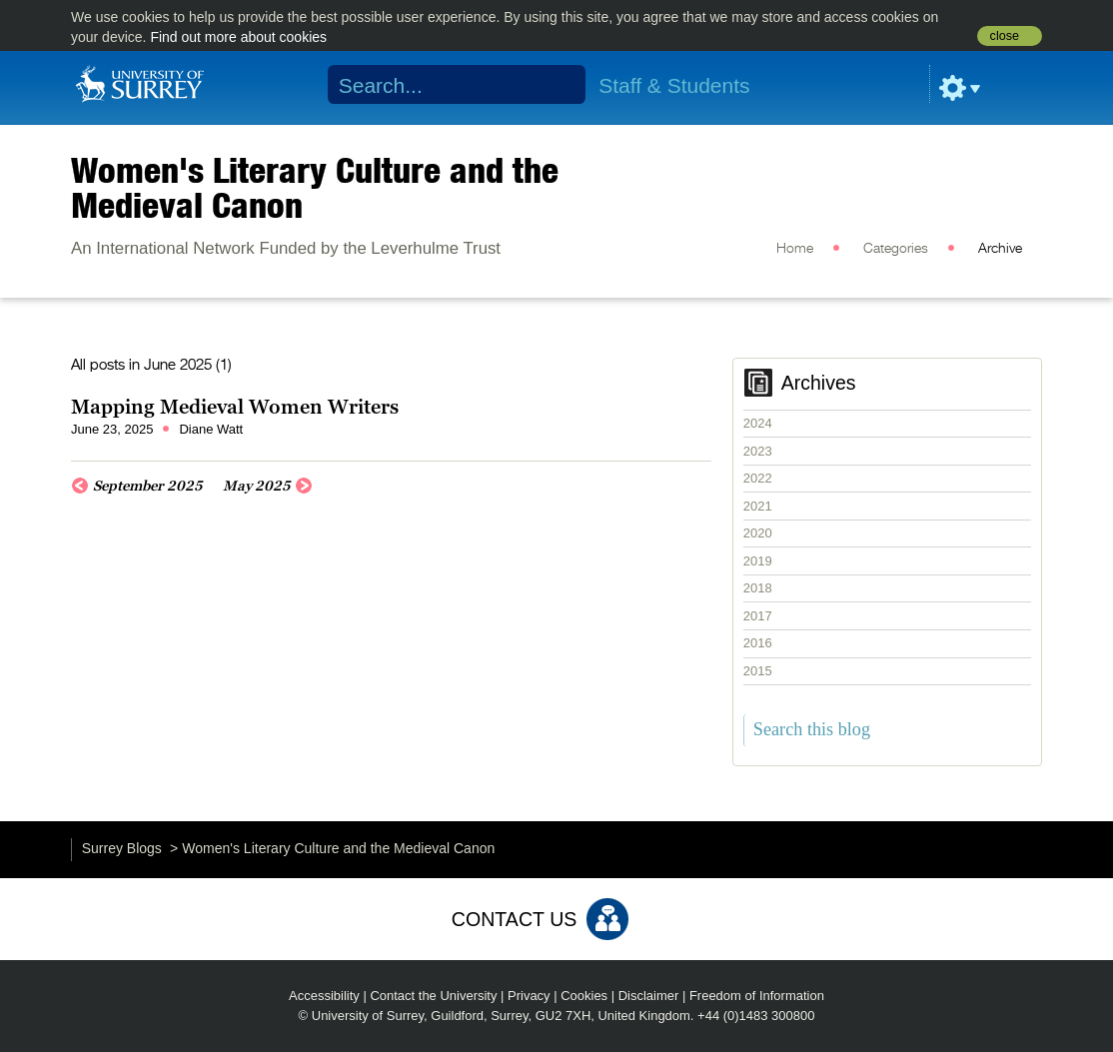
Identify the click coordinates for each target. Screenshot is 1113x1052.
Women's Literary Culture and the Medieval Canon (314, 187)
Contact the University (433, 995)
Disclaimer (648, 995)
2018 (757, 587)
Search (558, 85)
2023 (757, 451)
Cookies (583, 995)
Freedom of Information (756, 995)
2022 (757, 478)
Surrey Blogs (122, 848)
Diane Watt (211, 429)
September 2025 (148, 486)
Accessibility (324, 995)
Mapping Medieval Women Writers (235, 407)
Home (794, 249)
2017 (757, 615)
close (1004, 36)
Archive (1000, 249)
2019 (757, 560)
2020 (757, 533)
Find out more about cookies (238, 37)
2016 (757, 642)
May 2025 (257, 486)
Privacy (529, 995)
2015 (757, 670)
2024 (757, 423)
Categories (895, 249)
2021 (757, 506)
